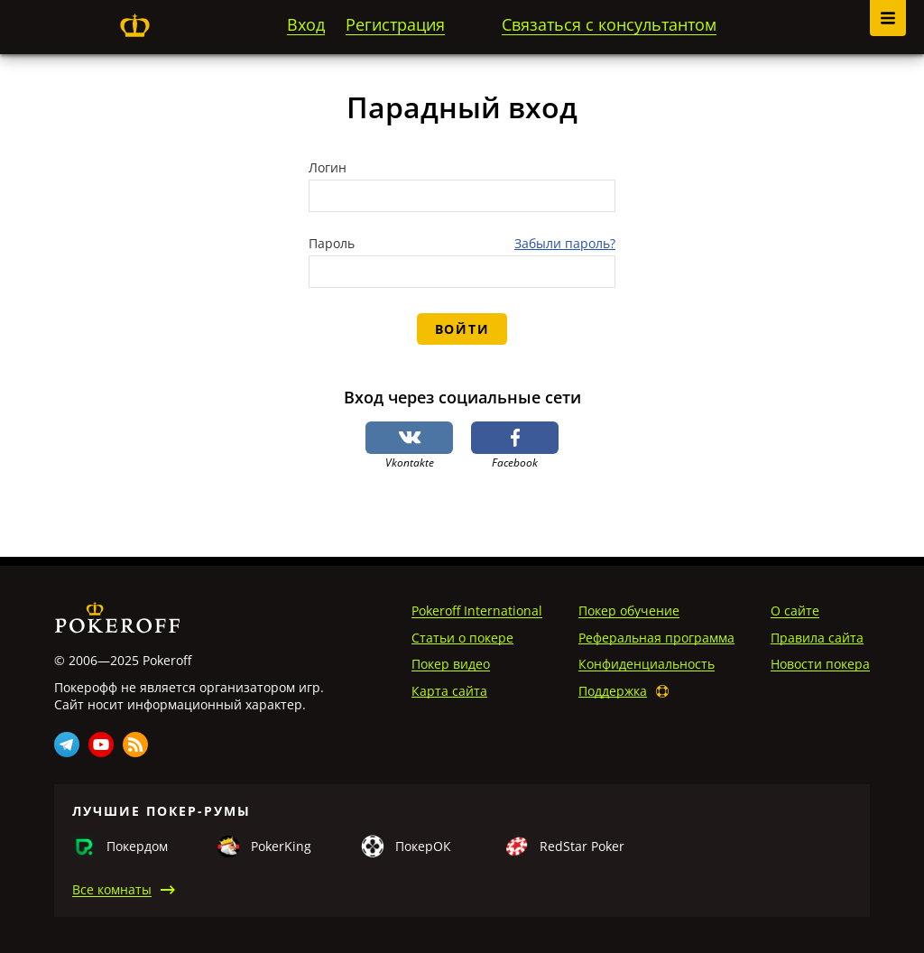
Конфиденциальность (646, 663)
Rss (135, 744)
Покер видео (450, 663)
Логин (327, 168)
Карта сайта (449, 690)
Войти (462, 329)
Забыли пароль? (564, 243)
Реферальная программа (656, 637)
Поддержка (612, 690)
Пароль (332, 243)
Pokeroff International (476, 610)
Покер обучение (628, 610)
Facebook (515, 445)
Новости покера (820, 663)
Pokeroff (134, 25)
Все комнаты (112, 889)
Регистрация (395, 24)
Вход (306, 24)
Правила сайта (817, 637)
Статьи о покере (462, 637)
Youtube (101, 744)
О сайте (795, 610)
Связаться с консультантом (609, 24)
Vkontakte (409, 445)
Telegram (66, 744)
